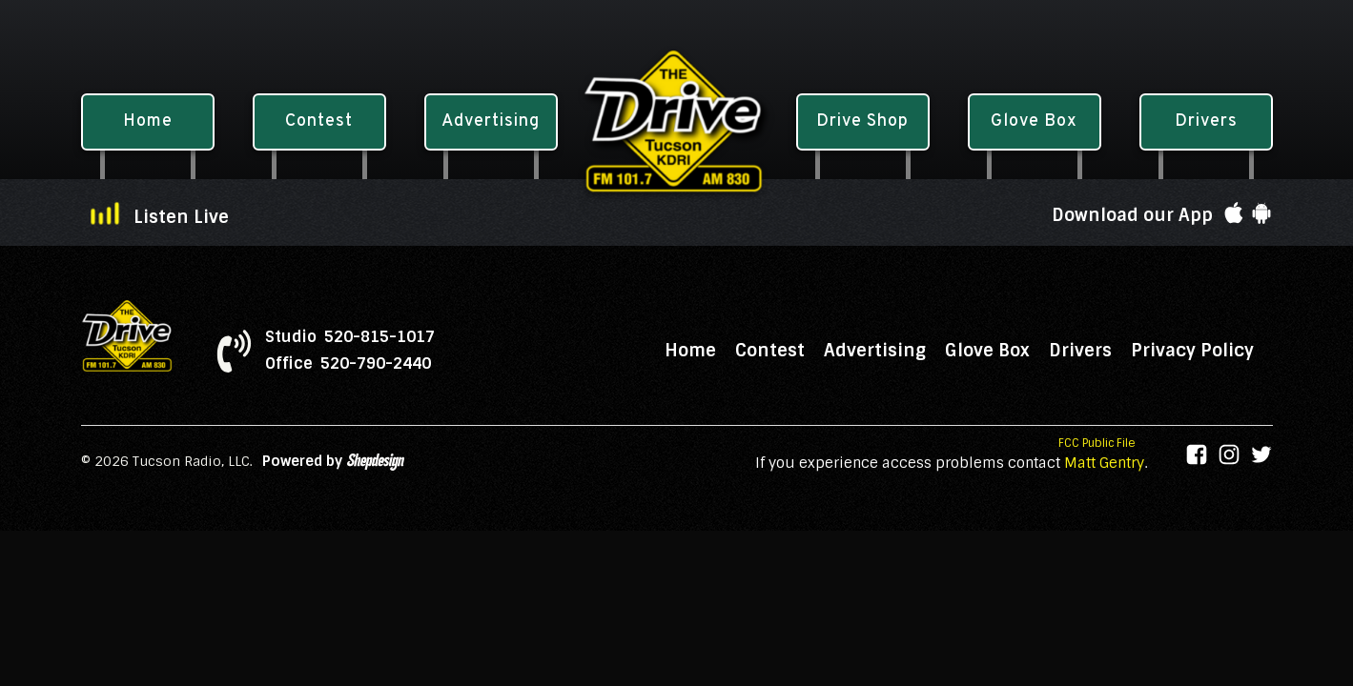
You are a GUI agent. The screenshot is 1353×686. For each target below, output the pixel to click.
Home (690, 350)
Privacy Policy (1192, 350)
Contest (770, 350)
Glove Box (987, 350)
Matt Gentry (1104, 463)
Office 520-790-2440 (348, 364)
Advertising (875, 350)
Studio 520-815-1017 (350, 337)
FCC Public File (1097, 443)
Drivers (1080, 350)
